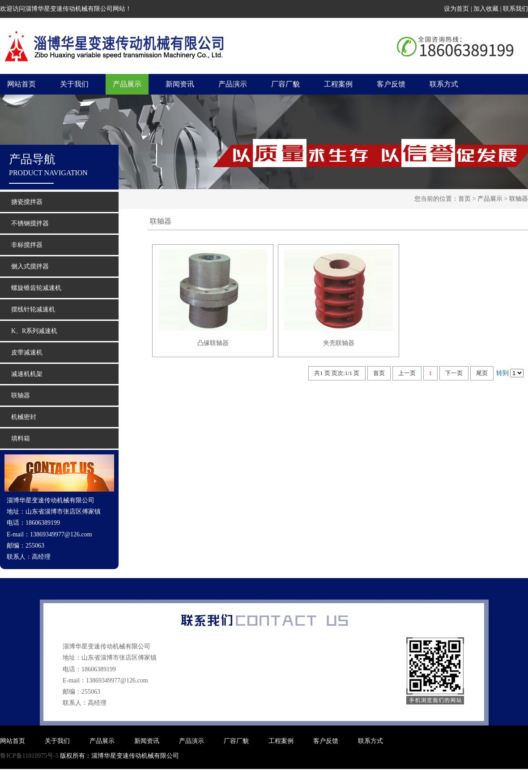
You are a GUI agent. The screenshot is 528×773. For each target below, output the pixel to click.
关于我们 (74, 84)
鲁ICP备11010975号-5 (29, 755)
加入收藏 (485, 8)
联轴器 (518, 198)
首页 (464, 198)
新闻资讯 (180, 84)
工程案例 (338, 84)
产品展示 (127, 84)
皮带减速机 (27, 352)
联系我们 (515, 8)
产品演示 (232, 84)
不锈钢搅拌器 (30, 223)
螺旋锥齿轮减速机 (36, 288)
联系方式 (444, 84)
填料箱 (20, 438)
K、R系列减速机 (34, 331)
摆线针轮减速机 (33, 309)
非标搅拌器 (27, 245)
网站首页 (21, 84)
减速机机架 (27, 374)
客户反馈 (391, 84)
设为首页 (456, 8)
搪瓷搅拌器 (27, 202)
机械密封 (23, 417)
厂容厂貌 (285, 84)
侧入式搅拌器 (30, 266)
